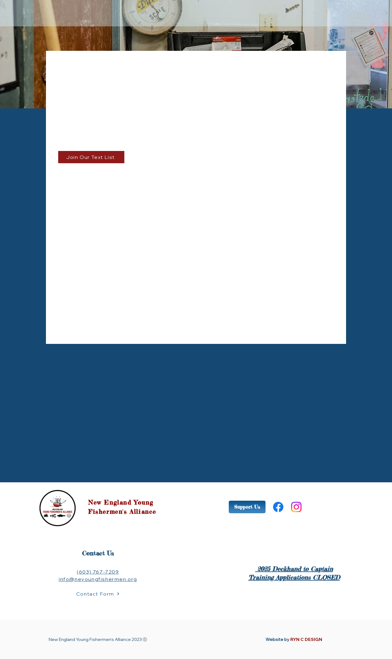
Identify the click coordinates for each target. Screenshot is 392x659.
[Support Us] (247, 507)
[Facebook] (278, 507)
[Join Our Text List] (91, 157)
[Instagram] (296, 507)
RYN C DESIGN (306, 639)
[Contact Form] (98, 594)
